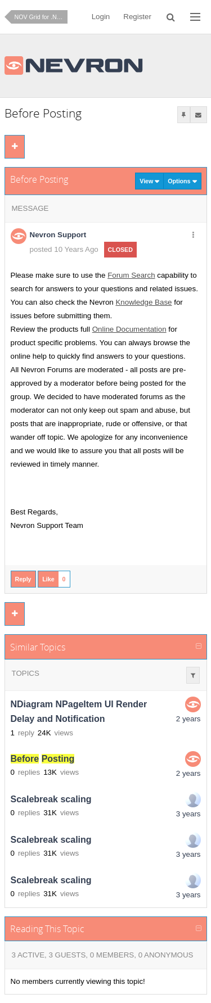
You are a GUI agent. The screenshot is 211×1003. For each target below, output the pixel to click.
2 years (188, 719)
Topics (25, 673)
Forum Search (131, 275)
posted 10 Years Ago (64, 249)
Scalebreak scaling (51, 799)
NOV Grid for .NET (40, 16)
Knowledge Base (143, 302)
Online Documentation (129, 329)
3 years (188, 814)
